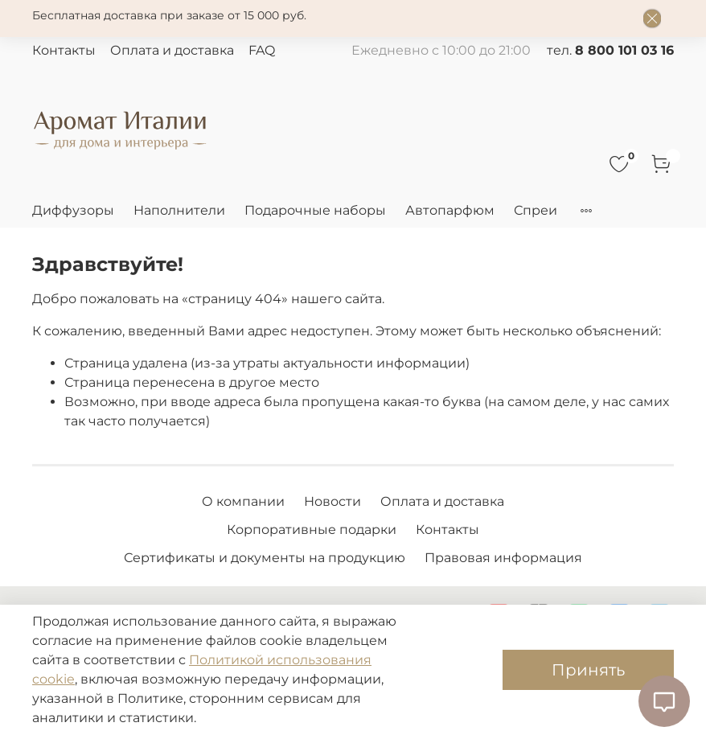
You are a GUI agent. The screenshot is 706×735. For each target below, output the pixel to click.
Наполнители (179, 210)
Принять (588, 670)
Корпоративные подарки (311, 529)
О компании (243, 501)
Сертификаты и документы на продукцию (264, 557)
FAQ (261, 50)
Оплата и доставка (172, 50)
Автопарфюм (450, 210)
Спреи (535, 210)
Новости (332, 501)
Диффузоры (73, 210)
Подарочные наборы (315, 210)
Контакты (64, 50)
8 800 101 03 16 (624, 50)
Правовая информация (503, 557)
